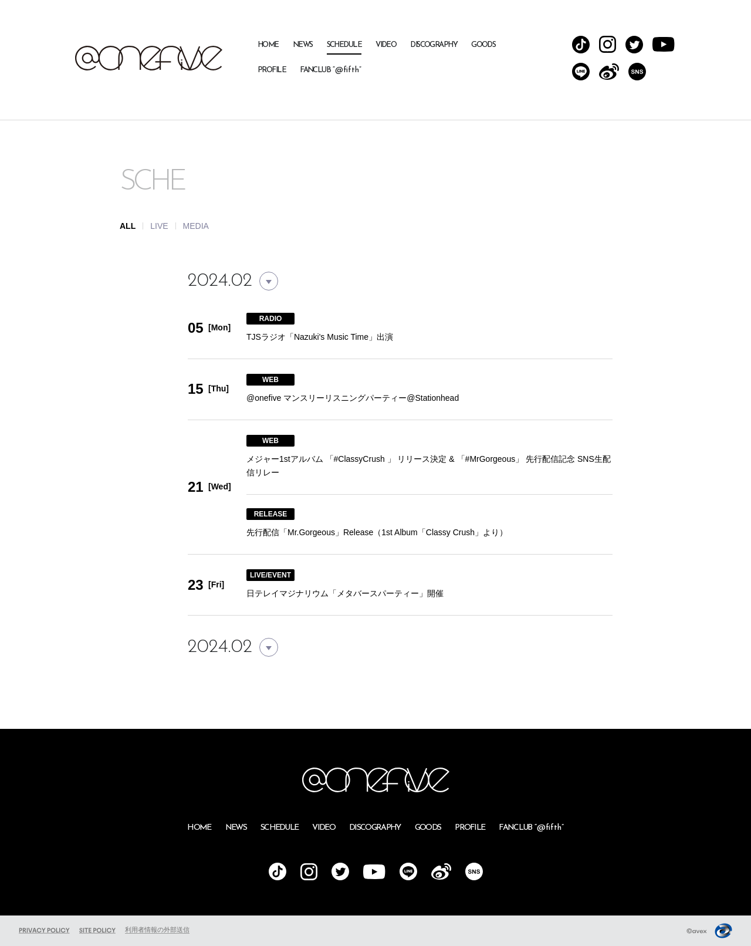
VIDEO (386, 45)
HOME (268, 45)
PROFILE (272, 70)
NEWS (303, 45)
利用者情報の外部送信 (157, 929)
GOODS (483, 45)
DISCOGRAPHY (433, 45)
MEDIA (196, 226)
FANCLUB (330, 70)
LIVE (159, 226)
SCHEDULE (344, 45)
